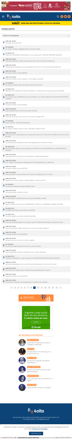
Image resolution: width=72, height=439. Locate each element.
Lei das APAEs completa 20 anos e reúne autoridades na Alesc (25, 198)
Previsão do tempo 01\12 (13, 43)
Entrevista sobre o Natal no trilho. (16, 192)
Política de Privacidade (39, 429)
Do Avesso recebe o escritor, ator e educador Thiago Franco (25, 129)
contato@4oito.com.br (42, 419)
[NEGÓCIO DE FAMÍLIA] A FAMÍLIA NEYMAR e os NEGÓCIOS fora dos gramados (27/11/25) (34, 91)
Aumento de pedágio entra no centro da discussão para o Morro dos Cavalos (30, 264)
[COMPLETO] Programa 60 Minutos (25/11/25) (20, 210)
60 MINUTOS (9, 53)
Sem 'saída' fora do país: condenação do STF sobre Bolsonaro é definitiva (29, 162)
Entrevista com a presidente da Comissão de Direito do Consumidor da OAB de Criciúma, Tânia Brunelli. (37, 135)
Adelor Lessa (10, 41)
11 (41, 287)
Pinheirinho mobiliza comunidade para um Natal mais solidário (26, 282)
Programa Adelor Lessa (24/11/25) (16, 276)
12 (45, 287)
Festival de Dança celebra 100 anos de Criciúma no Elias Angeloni (27, 228)
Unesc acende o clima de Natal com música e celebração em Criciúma (28, 174)
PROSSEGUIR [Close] (36, 433)
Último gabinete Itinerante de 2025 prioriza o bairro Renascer (25, 252)
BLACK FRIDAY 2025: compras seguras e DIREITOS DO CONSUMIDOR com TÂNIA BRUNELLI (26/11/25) (36, 149)
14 (53, 287)
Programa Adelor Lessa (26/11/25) (16, 168)
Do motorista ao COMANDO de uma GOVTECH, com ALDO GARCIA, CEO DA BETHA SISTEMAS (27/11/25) (36, 98)
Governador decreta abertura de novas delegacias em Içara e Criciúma (29, 142)
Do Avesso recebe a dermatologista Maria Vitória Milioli (24, 85)
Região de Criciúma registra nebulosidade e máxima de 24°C (25, 180)
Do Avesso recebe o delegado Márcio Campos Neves (22, 49)
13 (49, 287)
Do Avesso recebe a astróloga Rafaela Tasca (20, 186)
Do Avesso (9, 47)
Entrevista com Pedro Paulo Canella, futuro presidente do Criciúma (27, 270)
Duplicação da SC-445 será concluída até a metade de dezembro (26, 156)
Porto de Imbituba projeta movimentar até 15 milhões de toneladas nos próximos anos (34, 222)
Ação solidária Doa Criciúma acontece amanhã (21, 111)
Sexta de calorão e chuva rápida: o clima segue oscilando (24, 79)
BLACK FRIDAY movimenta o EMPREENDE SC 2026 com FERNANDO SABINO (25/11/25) (34, 204)
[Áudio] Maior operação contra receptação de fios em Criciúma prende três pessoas (33, 67)
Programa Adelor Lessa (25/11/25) (16, 234)
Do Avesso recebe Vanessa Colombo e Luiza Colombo (23, 246)
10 (38, 287)
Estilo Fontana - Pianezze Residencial (17, 123)
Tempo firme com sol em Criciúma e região (19, 240)
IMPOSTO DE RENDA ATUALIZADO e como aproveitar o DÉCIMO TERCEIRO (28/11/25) (33, 55)
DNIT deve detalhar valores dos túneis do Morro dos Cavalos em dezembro (30, 61)
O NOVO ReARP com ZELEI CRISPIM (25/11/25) (20, 216)
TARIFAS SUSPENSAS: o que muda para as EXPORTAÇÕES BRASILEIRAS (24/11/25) (32, 258)
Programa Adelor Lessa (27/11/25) (16, 105)
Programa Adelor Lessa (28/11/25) (16, 73)
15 (56, 287)
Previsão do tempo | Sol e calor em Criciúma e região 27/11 (24, 117)
